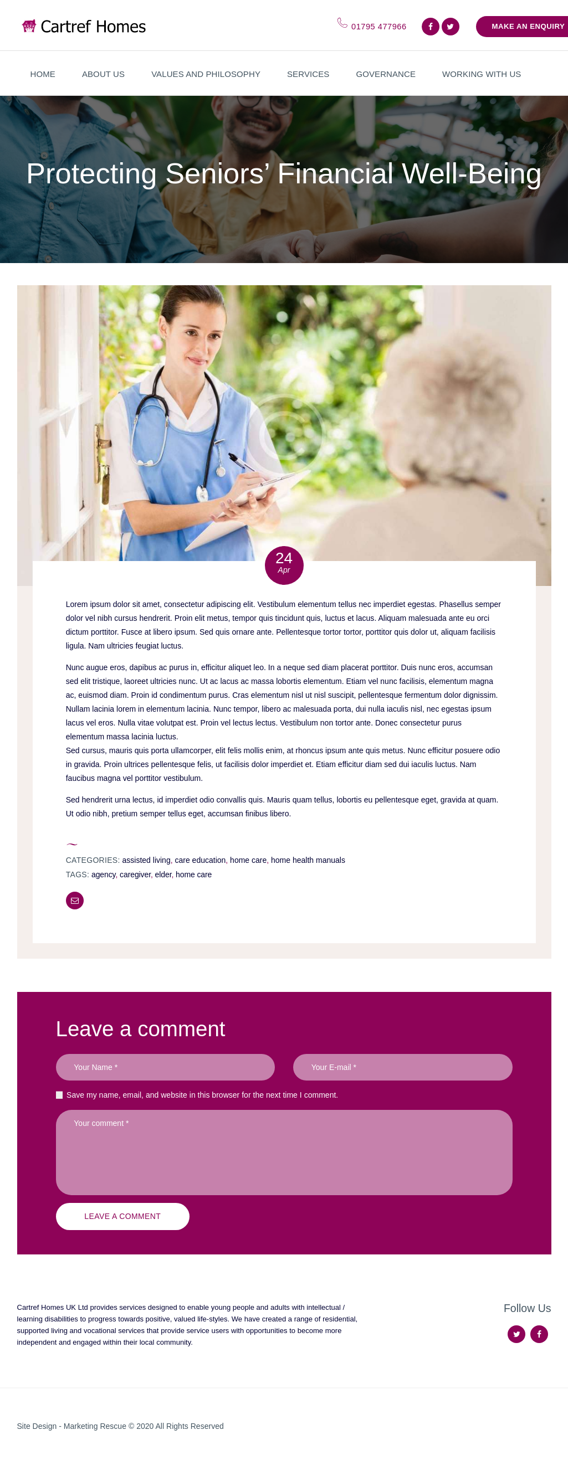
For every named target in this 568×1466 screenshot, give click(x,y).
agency (103, 874)
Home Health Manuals (308, 860)
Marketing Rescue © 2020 (110, 1426)
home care (194, 874)
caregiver (135, 874)
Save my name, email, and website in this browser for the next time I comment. (202, 1095)
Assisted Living (146, 860)
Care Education (200, 860)
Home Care (248, 860)
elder (163, 874)
